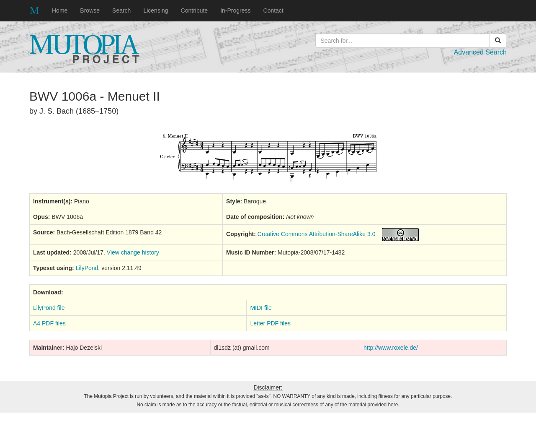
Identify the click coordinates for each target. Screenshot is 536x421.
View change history (133, 252)
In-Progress (235, 10)
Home (59, 10)
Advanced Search (480, 52)
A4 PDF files (49, 323)
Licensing (155, 10)
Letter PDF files (270, 323)
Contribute (194, 10)
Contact (273, 10)
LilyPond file (49, 307)
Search (121, 10)
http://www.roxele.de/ (390, 347)
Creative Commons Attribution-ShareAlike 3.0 (317, 234)
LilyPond (87, 268)
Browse (90, 10)
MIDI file (260, 307)
